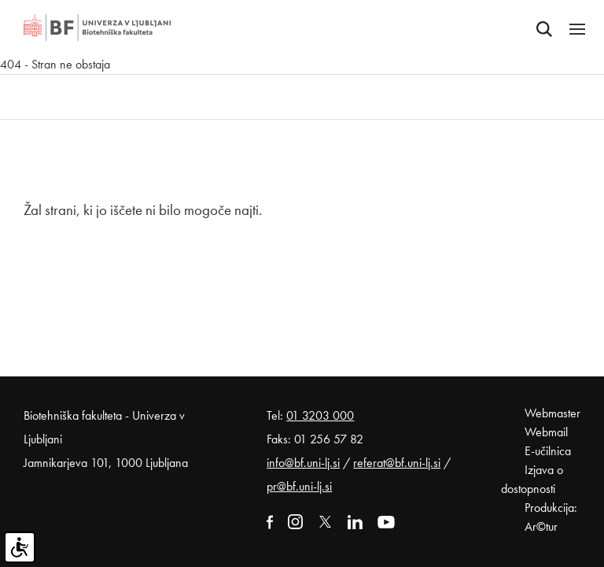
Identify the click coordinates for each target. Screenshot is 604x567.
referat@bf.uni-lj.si (396, 462)
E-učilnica (548, 451)
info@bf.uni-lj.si (303, 462)
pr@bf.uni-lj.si (299, 486)
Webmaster (552, 413)
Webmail (546, 432)
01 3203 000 (320, 415)
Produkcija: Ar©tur (551, 517)
